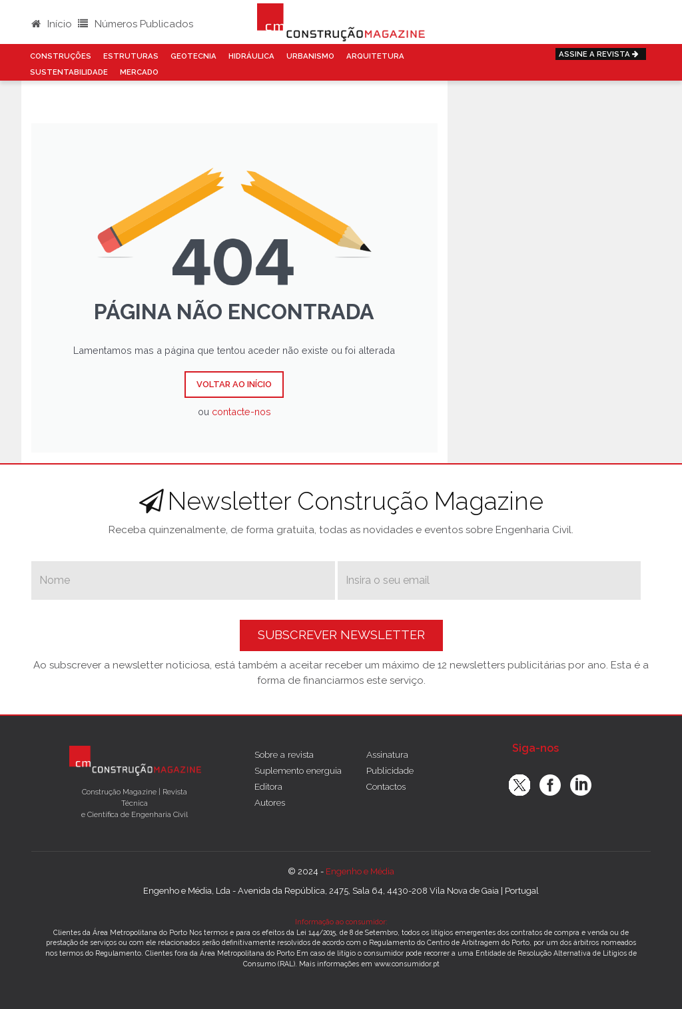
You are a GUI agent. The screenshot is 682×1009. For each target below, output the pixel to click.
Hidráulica (251, 56)
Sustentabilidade (69, 72)
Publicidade (390, 770)
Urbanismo (310, 56)
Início (51, 24)
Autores (269, 802)
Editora (268, 786)
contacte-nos (241, 411)
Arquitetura (375, 56)
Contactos (386, 786)
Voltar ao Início (234, 384)
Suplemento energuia (298, 770)
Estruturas (131, 56)
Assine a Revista (601, 54)
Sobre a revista (284, 754)
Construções (60, 56)
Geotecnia (193, 56)
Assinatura (387, 754)
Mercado (139, 72)
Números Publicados (135, 24)
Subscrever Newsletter (341, 635)
